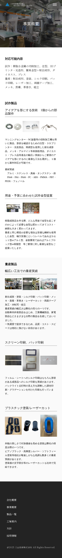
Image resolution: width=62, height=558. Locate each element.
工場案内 (12, 521)
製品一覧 (12, 514)
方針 (9, 528)
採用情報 (12, 535)
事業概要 (12, 507)
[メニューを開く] (54, 4)
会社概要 (12, 500)
